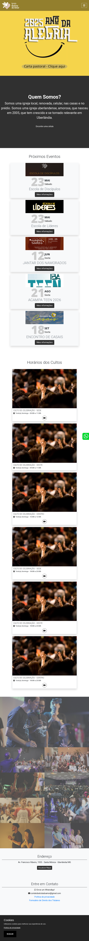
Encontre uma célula (44, 126)
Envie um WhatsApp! (44, 890)
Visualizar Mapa (44, 868)
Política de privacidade (44, 897)
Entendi (10, 934)
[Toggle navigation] (84, 5)
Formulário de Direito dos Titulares (44, 900)
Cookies (9, 920)
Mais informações (45, 194)
